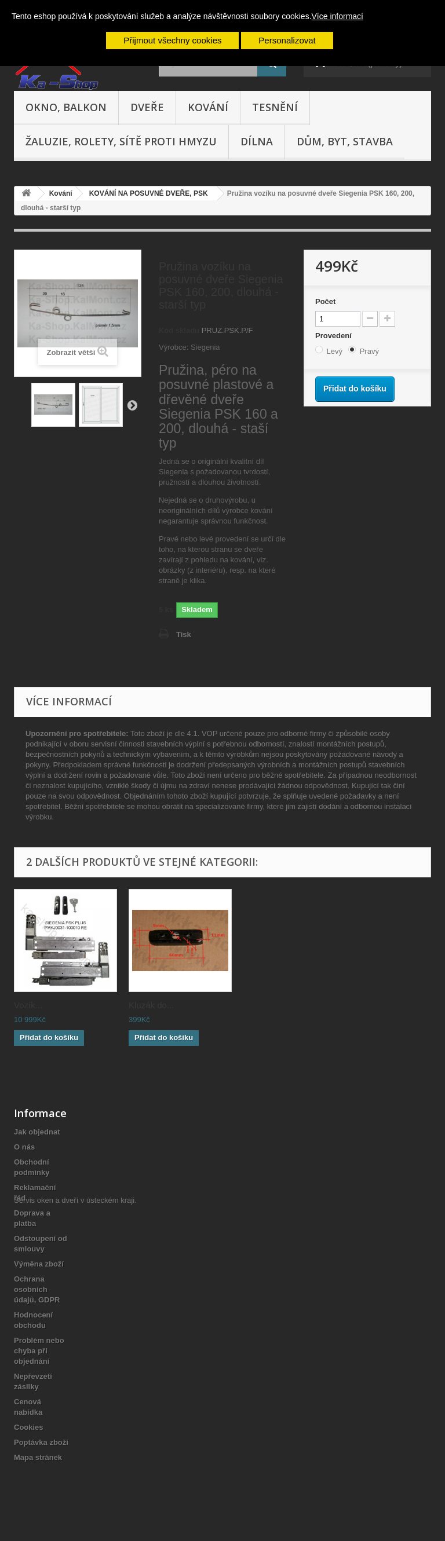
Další (132, 405)
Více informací (337, 16)
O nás (24, 1147)
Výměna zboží (39, 1264)
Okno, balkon (66, 107)
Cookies (28, 1427)
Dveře (147, 107)
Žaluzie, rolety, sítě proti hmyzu (121, 141)
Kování (208, 107)
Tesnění (275, 107)
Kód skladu (179, 330)
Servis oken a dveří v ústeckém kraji (74, 1477)
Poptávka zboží (41, 1442)
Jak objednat (37, 1132)
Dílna (256, 141)
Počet (325, 301)
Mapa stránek (38, 1457)
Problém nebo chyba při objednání (39, 1351)
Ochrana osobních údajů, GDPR (37, 1289)
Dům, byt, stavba (345, 141)
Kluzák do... (151, 1005)
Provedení (334, 335)
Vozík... (28, 1005)
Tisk (183, 634)
